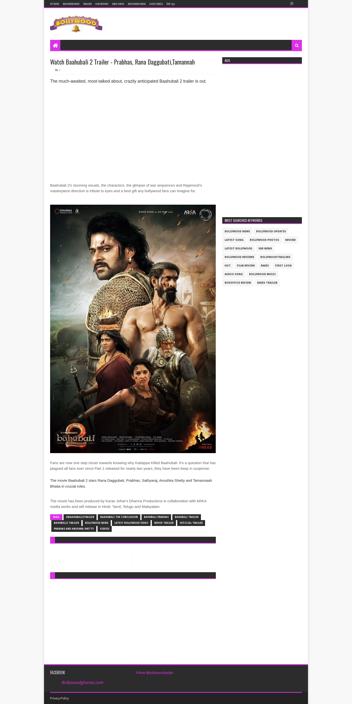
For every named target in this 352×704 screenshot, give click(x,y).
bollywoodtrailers (275, 257)
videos (104, 528)
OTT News (54, 4)
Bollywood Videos (137, 4)
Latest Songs (156, 4)
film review (246, 265)
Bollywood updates (271, 231)
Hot (228, 265)
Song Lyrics (118, 4)
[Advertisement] (133, 617)
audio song (234, 274)
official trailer (191, 523)
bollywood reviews (239, 257)
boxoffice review (238, 282)
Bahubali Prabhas (156, 517)
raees (265, 265)
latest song (234, 240)
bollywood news (96, 523)
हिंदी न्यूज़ (170, 4)
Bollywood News (71, 4)
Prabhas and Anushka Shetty (74, 528)
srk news (265, 248)
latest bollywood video (131, 523)
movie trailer (164, 523)
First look (283, 265)
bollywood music (262, 274)
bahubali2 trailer (66, 523)
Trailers (87, 4)
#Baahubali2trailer (80, 517)
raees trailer (267, 282)
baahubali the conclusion (119, 517)
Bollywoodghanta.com (82, 682)
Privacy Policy (59, 698)
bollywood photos (264, 240)
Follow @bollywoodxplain (154, 673)
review (290, 240)
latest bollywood (238, 248)
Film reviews (101, 4)
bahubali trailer (186, 517)
